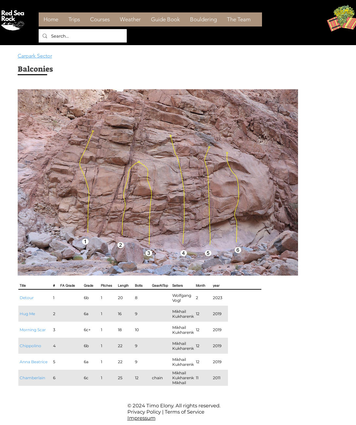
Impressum (141, 418)
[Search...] (82, 35)
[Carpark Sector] (41, 55)
